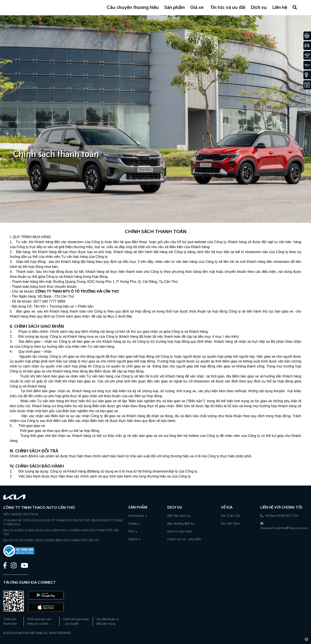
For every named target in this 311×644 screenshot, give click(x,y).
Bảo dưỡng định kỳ (181, 523)
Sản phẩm (174, 7)
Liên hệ (279, 7)
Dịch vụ (259, 7)
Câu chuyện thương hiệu (133, 7)
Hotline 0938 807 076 (279, 516)
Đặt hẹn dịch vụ (178, 516)
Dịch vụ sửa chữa (179, 531)
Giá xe (197, 7)
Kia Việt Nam (230, 523)
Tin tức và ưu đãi (227, 7)
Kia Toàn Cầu (230, 516)
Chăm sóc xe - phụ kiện (184, 539)
